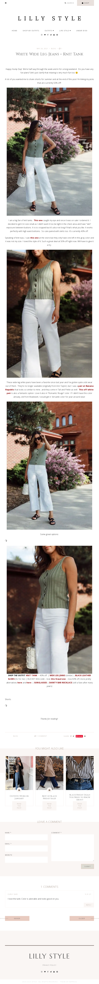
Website (8, 855)
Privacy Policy (49, 965)
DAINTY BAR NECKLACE (60, 682)
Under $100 (81, 30)
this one (34, 237)
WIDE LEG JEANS (57, 675)
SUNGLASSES (40, 682)
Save (80, 736)
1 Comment (41, 736)
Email (8, 844)
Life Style (65, 30)
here (19, 682)
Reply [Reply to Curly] (88, 905)
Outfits (49, 30)
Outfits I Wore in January (19, 797)
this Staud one (58, 679)
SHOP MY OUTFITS (31, 30)
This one (38, 220)
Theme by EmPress (68, 982)
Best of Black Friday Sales (49, 797)
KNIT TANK (31, 675)
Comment (56, 833)
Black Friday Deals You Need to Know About (79, 797)
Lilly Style (49, 956)
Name (8, 833)
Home (14, 30)
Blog (53, 49)
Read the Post (19, 806)
